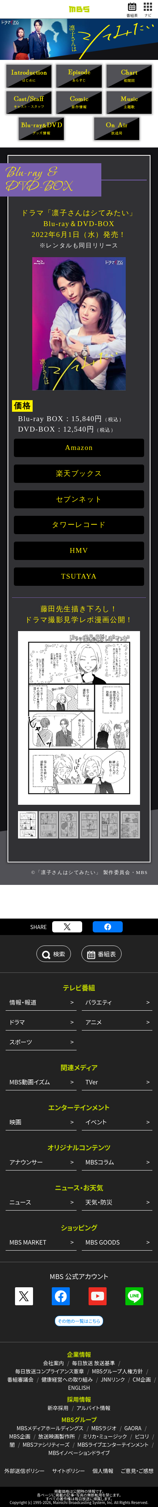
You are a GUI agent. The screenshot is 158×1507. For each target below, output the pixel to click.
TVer (92, 1081)
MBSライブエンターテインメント (113, 1444)
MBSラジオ (103, 1428)
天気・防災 (99, 1201)
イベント (96, 1121)
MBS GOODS (103, 1241)
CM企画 (141, 1379)
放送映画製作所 (56, 1436)
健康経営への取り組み (67, 1379)
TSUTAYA (79, 576)
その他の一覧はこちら (79, 1321)
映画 (15, 1121)
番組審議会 (20, 1379)
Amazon (79, 447)
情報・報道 (22, 1002)
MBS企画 (19, 1436)
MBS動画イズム (29, 1081)
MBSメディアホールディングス (50, 1428)
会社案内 (53, 1363)
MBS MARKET (28, 1241)
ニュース (20, 1201)
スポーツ (20, 1041)
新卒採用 (58, 1408)
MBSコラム (100, 1161)
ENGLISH (79, 1387)
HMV (79, 550)
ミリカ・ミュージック (105, 1436)
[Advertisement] (79, 901)
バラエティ (99, 1002)
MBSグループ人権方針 (117, 1371)
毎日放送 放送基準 (93, 1363)
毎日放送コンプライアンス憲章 (49, 1371)
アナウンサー (26, 1161)
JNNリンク (113, 1379)
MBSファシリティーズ (46, 1444)
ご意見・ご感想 (137, 1470)
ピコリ (142, 1436)
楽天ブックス (79, 473)
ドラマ (17, 1021)
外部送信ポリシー (24, 1470)
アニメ (94, 1021)
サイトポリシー (68, 1470)
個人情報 (102, 1470)
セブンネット (79, 499)
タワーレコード (79, 525)
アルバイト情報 (93, 1408)
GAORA (132, 1428)
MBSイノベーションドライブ (79, 1452)
